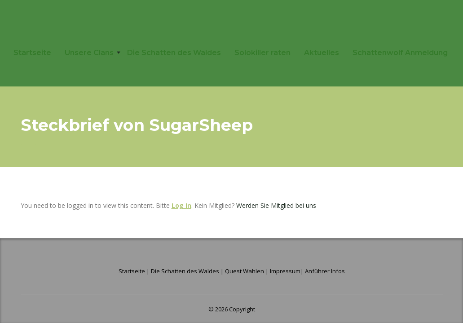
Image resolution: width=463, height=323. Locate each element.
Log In (181, 205)
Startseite (32, 52)
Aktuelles (321, 52)
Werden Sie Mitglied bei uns (276, 205)
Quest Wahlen (244, 271)
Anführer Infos (325, 271)
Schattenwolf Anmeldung (400, 52)
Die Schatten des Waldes (174, 52)
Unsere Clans (89, 52)
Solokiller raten (262, 52)
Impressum (285, 271)
